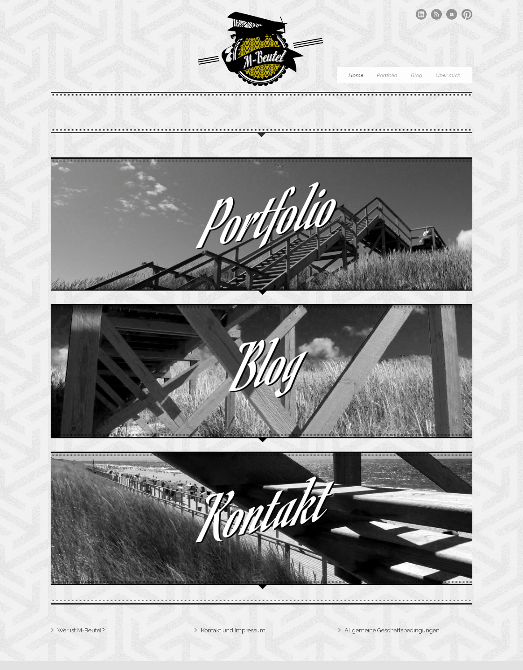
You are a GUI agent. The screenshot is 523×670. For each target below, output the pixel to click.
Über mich (448, 75)
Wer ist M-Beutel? (81, 630)
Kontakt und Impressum (233, 630)
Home (356, 75)
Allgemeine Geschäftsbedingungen (392, 630)
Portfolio (387, 75)
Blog (416, 75)
